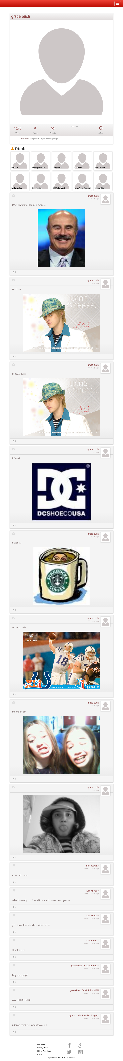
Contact (40, 1054)
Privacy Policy (42, 1048)
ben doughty (92, 865)
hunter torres (92, 940)
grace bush (93, 196)
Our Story (41, 1044)
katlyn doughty (90, 1015)
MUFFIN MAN (90, 990)
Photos (35, 133)
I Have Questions (44, 1051)
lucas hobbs (92, 890)
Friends (18, 149)
